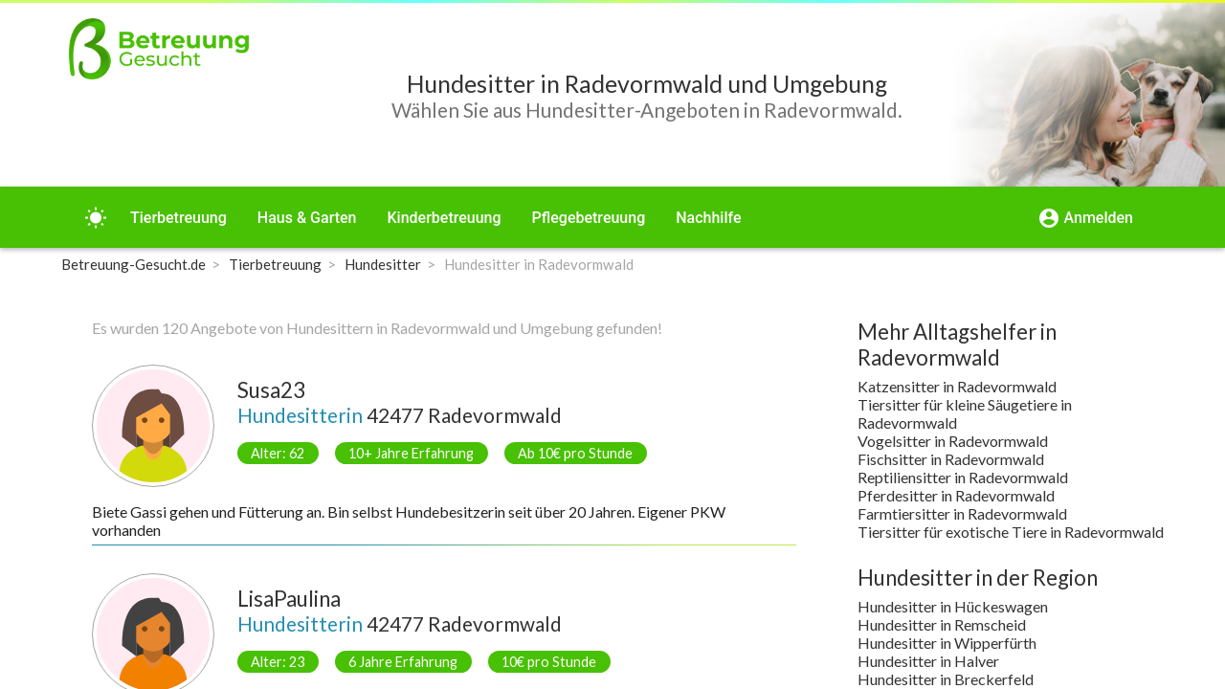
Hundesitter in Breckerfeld (946, 679)
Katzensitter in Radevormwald (957, 386)
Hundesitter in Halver (928, 661)
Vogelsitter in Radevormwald (953, 441)
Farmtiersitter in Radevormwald (962, 513)
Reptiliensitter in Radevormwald (963, 477)
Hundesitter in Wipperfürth (947, 642)
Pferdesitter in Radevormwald (956, 495)
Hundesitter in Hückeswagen (953, 606)
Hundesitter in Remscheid (942, 624)
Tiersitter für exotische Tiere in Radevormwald (1011, 531)
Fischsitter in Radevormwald (951, 459)
